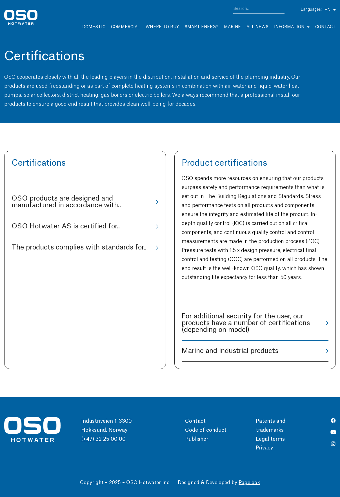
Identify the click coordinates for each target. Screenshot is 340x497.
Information (292, 27)
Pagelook (249, 482)
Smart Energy (201, 27)
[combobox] (259, 10)
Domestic (93, 27)
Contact (325, 27)
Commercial (125, 27)
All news (257, 27)
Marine (232, 27)
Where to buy (162, 27)
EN (330, 9)
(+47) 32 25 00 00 (103, 439)
